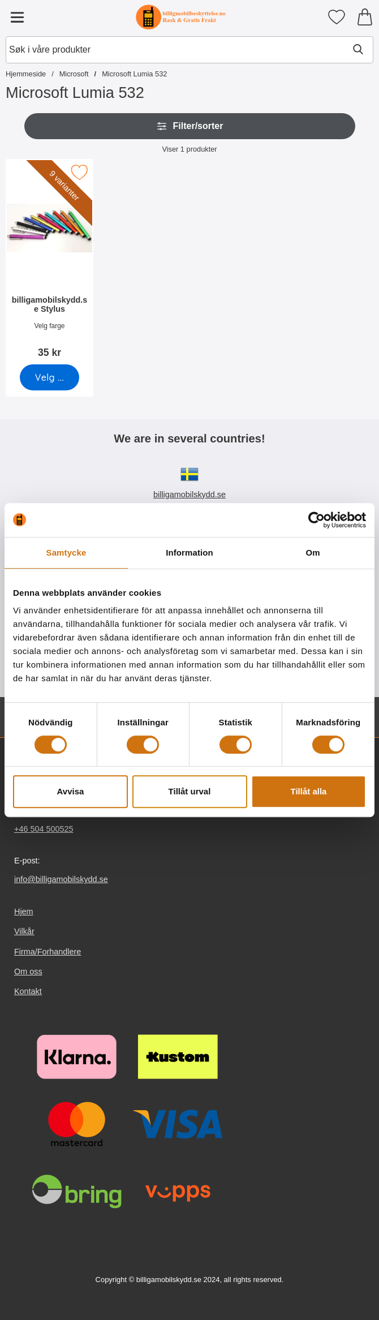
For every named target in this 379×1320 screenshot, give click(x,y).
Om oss (28, 971)
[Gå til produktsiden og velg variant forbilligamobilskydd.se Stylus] (49, 377)
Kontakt (28, 991)
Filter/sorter (189, 126)
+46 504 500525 (43, 828)
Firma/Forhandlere (47, 951)
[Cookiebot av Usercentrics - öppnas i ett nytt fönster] (316, 519)
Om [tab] (312, 552)
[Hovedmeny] (17, 17)
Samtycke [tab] (66, 552)
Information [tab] (189, 552)
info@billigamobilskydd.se (61, 879)
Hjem (23, 911)
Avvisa (70, 791)
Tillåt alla (309, 791)
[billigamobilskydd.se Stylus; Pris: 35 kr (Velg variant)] (49, 262)
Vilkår (24, 931)
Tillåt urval (190, 791)
